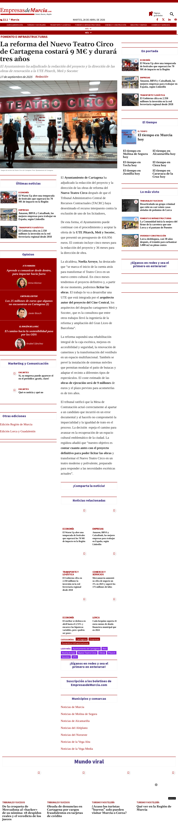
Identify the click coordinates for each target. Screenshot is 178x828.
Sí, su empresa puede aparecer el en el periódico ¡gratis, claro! (35, 378)
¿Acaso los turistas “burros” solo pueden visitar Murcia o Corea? (109, 812)
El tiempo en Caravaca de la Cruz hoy (163, 173)
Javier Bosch (34, 313)
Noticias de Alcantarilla (75, 722)
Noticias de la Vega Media (77, 750)
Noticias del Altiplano (74, 729)
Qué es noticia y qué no (30, 393)
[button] (172, 14)
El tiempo (142, 131)
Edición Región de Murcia (16, 425)
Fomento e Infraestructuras (24, 37)
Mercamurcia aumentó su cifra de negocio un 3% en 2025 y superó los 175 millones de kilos (103, 583)
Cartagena (82, 641)
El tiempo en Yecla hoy (132, 163)
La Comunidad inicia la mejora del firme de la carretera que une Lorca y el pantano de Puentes (158, 224)
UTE (75, 658)
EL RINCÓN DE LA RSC (29, 327)
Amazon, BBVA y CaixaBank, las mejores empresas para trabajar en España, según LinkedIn (37, 216)
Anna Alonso (34, 282)
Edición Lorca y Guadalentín (17, 432)
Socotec (66, 658)
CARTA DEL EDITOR (28, 296)
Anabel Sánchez (34, 344)
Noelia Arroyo (68, 654)
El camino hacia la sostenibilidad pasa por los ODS (29, 333)
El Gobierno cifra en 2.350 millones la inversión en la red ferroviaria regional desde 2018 (35, 233)
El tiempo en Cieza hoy (161, 163)
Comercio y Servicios (103, 574)
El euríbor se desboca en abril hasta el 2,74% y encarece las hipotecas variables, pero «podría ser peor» (75, 628)
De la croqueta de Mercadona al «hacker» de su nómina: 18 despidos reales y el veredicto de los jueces (21, 815)
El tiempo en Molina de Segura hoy (135, 154)
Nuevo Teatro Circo (87, 654)
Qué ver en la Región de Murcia (154, 810)
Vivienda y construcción (153, 235)
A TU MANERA (29, 265)
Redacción (41, 76)
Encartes (23, 373)
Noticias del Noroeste (74, 736)
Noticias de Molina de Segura (79, 715)
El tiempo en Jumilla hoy (132, 172)
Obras (102, 654)
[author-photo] (22, 282)
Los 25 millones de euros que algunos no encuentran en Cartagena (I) (29, 302)
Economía (23, 192)
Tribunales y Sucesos (151, 200)
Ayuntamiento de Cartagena (86, 650)
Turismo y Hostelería (103, 804)
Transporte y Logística (30, 227)
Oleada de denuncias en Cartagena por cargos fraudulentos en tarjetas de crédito (65, 813)
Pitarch (111, 654)
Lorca (95, 619)
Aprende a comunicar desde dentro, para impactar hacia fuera (29, 272)
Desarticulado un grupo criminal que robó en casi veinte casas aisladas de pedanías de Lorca (157, 207)
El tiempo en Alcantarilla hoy (164, 152)
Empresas (23, 209)
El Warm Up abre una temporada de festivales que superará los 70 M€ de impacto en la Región (36, 198)
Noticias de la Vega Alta (75, 743)
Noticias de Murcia (72, 708)
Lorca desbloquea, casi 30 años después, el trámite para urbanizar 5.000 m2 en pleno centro (158, 242)
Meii (105, 650)
